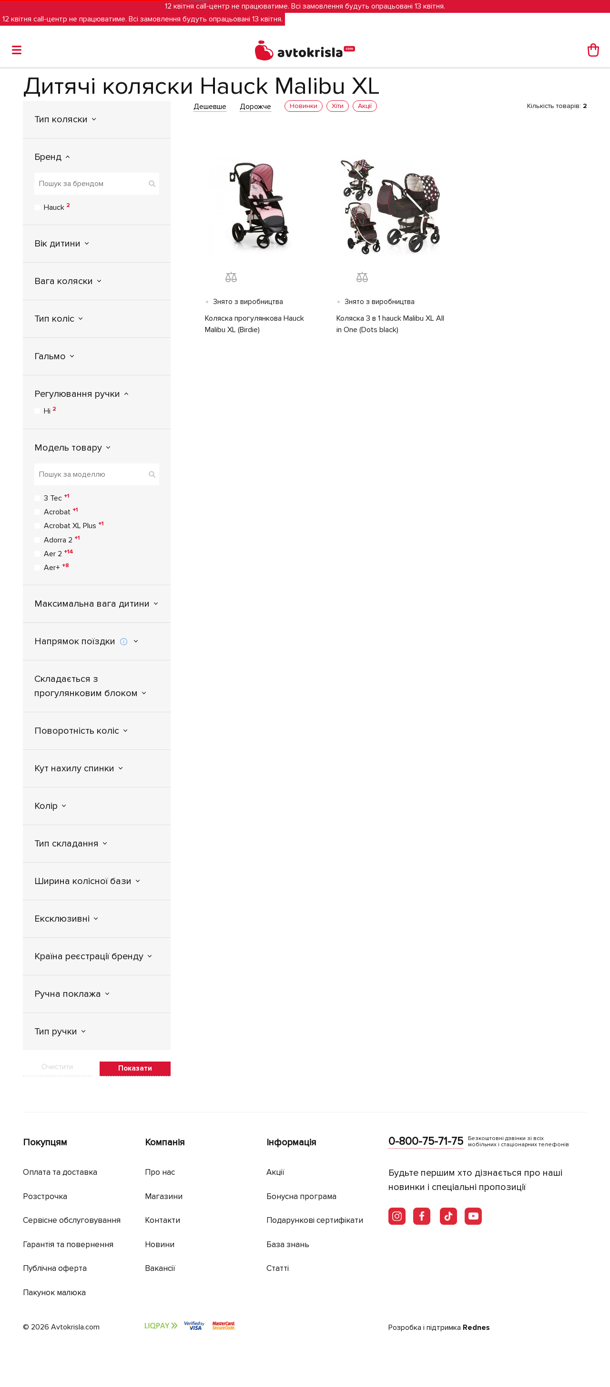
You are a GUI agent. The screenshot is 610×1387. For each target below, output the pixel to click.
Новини (159, 1244)
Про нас (160, 1172)
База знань (287, 1244)
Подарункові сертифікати (314, 1220)
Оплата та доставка (60, 1172)
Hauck (57, 207)
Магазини (164, 1196)
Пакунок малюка (54, 1293)
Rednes (476, 1327)
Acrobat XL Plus (73, 525)
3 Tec (56, 497)
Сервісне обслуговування (72, 1220)
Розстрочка (45, 1196)
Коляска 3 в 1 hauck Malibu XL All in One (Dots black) (390, 324)
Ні (50, 410)
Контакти (162, 1220)
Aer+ (56, 567)
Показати (135, 1068)
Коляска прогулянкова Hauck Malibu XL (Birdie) (254, 324)
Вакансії (160, 1268)
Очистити (57, 1066)
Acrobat (61, 511)
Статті (277, 1268)
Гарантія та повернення (68, 1244)
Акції (275, 1172)
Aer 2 (58, 553)
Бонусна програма (301, 1196)
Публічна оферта (55, 1268)
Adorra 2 (62, 539)
